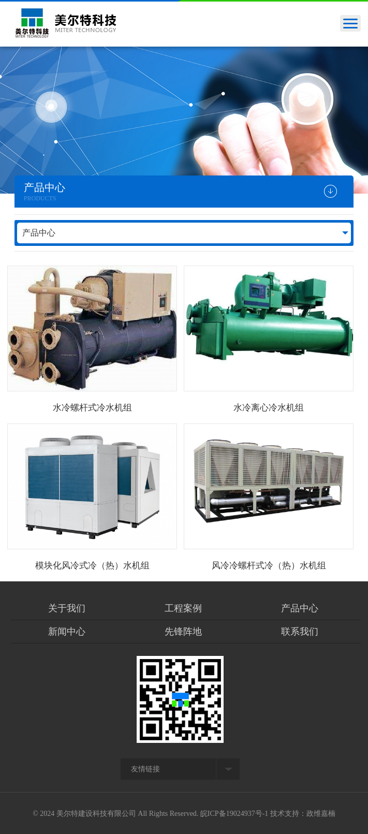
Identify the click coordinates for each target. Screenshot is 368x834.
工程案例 (183, 608)
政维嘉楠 (320, 813)
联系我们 (299, 631)
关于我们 (66, 608)
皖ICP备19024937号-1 (234, 813)
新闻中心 (66, 631)
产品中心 (38, 232)
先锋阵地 (183, 631)
